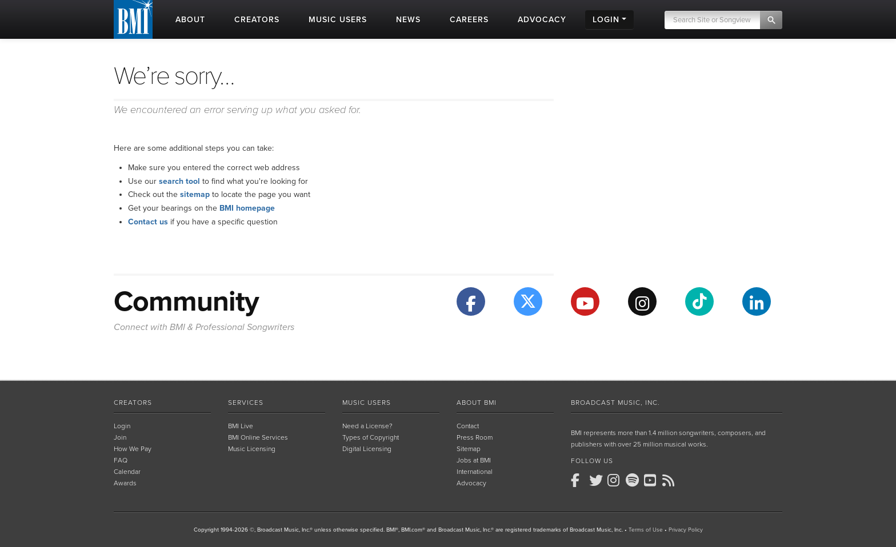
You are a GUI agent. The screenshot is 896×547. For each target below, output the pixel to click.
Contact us (148, 222)
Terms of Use (646, 529)
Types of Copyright (370, 437)
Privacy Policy (686, 529)
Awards (125, 483)
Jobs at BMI (474, 460)
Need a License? (367, 426)
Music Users (366, 403)
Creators (133, 403)
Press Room (475, 437)
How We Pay (132, 449)
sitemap (195, 194)
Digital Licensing (366, 449)
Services (245, 403)
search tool (179, 181)
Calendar (127, 472)
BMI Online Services (258, 437)
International (475, 472)
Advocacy (471, 483)
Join (120, 437)
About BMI (477, 403)
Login (122, 426)
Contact (468, 426)
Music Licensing (251, 449)
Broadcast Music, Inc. (615, 403)
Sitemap (469, 449)
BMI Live (240, 426)
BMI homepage (247, 208)
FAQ (120, 460)
